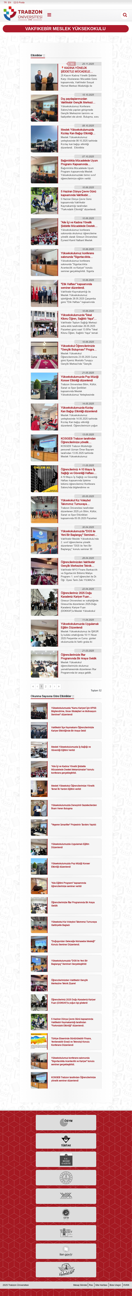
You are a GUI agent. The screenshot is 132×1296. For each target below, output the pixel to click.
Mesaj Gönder (80, 1285)
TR (5, 2)
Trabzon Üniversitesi (18, 1285)
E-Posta (19, 2)
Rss (91, 1285)
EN (9, 2)
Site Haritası (101, 1285)
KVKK (126, 1285)
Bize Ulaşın (115, 1285)
